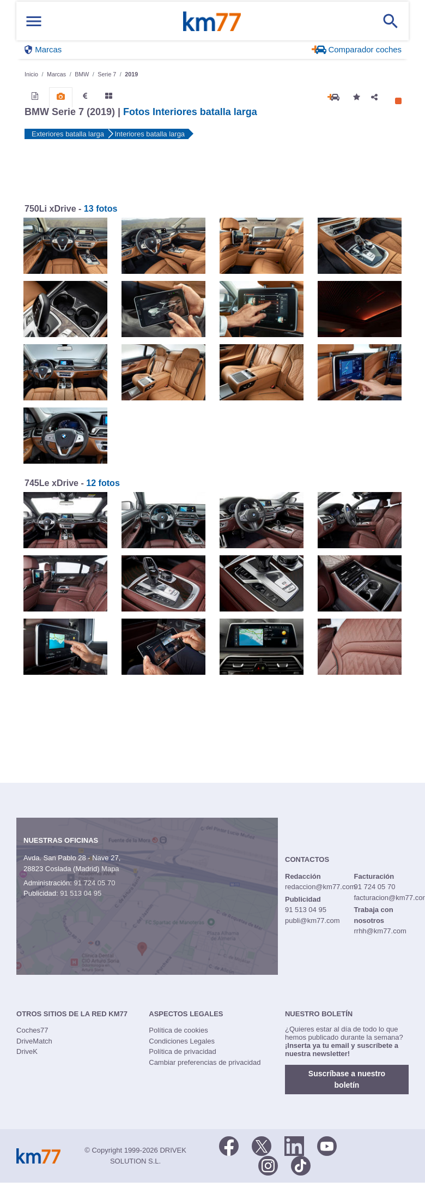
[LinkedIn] (294, 1145)
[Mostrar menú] (33, 21)
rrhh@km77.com (380, 931)
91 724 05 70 (94, 883)
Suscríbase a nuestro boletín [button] (346, 1079)
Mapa (110, 869)
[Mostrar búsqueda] (390, 21)
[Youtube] (327, 1145)
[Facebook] (229, 1145)
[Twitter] (261, 1145)
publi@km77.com (312, 920)
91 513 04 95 (80, 893)
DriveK (27, 1051)
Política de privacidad (182, 1051)
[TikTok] (301, 1165)
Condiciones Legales (182, 1041)
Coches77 (32, 1030)
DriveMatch (34, 1041)
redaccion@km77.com (320, 887)
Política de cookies (178, 1030)
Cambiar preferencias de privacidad (204, 1062)
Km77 (212, 21)
